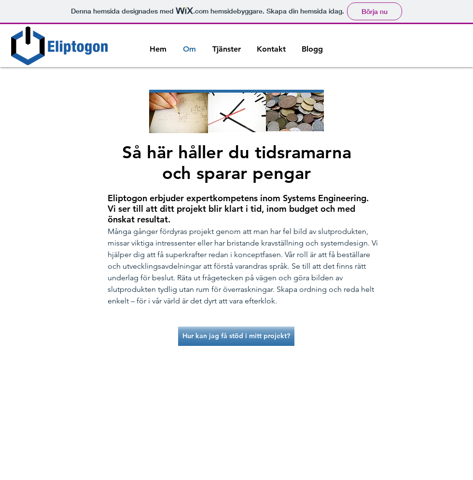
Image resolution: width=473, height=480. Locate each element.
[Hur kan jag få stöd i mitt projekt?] (236, 336)
